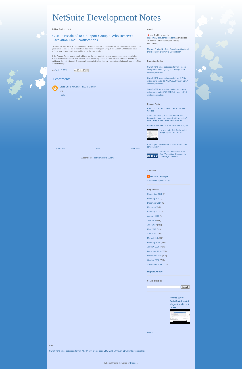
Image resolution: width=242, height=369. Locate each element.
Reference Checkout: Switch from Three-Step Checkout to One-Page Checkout (173, 154)
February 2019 (153, 242)
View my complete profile (158, 180)
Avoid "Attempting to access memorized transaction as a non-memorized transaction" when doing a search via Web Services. (167, 118)
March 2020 (152, 207)
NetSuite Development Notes (106, 17)
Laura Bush (65, 87)
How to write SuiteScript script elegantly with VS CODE (173, 131)
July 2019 (151, 220)
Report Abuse (155, 271)
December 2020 (154, 203)
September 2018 (154, 264)
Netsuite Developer (159, 176)
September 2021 (154, 194)
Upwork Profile (153, 49)
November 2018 (154, 256)
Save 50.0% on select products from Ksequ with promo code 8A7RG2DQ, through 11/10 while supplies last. (167, 92)
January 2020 (153, 216)
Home (97, 149)
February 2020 (153, 212)
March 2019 (152, 238)
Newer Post (60, 149)
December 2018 (154, 251)
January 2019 (153, 247)
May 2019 (151, 229)
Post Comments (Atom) (103, 158)
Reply (62, 95)
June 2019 (152, 225)
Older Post (135, 149)
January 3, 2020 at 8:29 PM (84, 87)
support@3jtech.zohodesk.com (161, 38)
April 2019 (151, 234)
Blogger (133, 363)
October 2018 (153, 260)
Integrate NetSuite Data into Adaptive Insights (167, 125)
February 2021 (153, 198)
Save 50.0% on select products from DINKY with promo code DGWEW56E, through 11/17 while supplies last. (167, 81)
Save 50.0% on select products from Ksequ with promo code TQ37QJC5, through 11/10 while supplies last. (166, 70)
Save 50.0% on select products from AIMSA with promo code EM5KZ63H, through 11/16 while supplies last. (97, 351)
